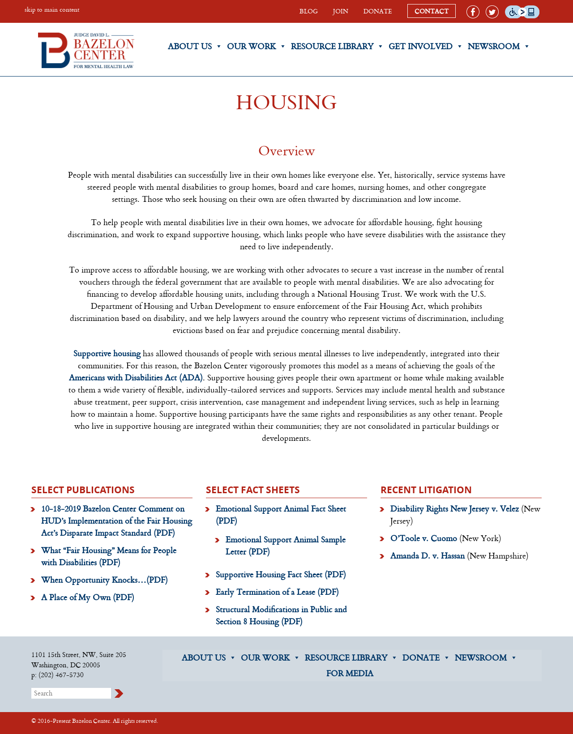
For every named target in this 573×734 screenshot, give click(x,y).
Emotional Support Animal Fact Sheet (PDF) (281, 514)
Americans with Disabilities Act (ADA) (136, 377)
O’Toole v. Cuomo (423, 538)
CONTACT (432, 11)
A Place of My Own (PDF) (87, 597)
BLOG (308, 11)
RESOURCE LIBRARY (351, 658)
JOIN (340, 11)
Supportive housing (107, 353)
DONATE (377, 11)
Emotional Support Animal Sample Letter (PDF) (286, 545)
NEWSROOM (486, 658)
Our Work (256, 46)
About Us (195, 46)
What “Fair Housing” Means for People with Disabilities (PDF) (108, 556)
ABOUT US (209, 658)
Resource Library (337, 46)
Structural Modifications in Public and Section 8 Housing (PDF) (281, 615)
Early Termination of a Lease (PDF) (277, 591)
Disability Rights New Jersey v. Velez (454, 508)
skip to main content (52, 9)
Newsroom (499, 46)
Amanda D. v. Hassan (427, 555)
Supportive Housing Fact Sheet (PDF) (281, 574)
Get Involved (426, 46)
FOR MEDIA (349, 673)
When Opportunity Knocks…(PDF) (104, 579)
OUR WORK (270, 658)
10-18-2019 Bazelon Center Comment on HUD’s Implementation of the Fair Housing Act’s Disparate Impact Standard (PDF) (116, 520)
